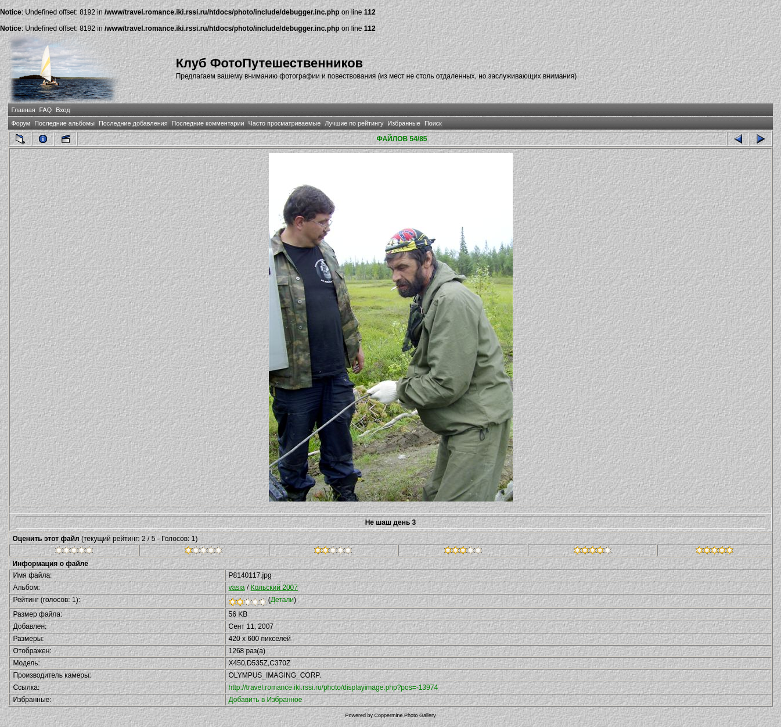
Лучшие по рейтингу (354, 123)
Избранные (403, 123)
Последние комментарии (208, 123)
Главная (23, 109)
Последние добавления (133, 123)
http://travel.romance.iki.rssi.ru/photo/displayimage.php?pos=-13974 (333, 687)
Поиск (433, 123)
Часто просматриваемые (285, 123)
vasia (237, 587)
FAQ (45, 109)
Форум (20, 123)
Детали (282, 600)
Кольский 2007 (274, 587)
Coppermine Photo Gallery (405, 715)
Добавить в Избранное (266, 700)
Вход (63, 109)
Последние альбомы (64, 123)
